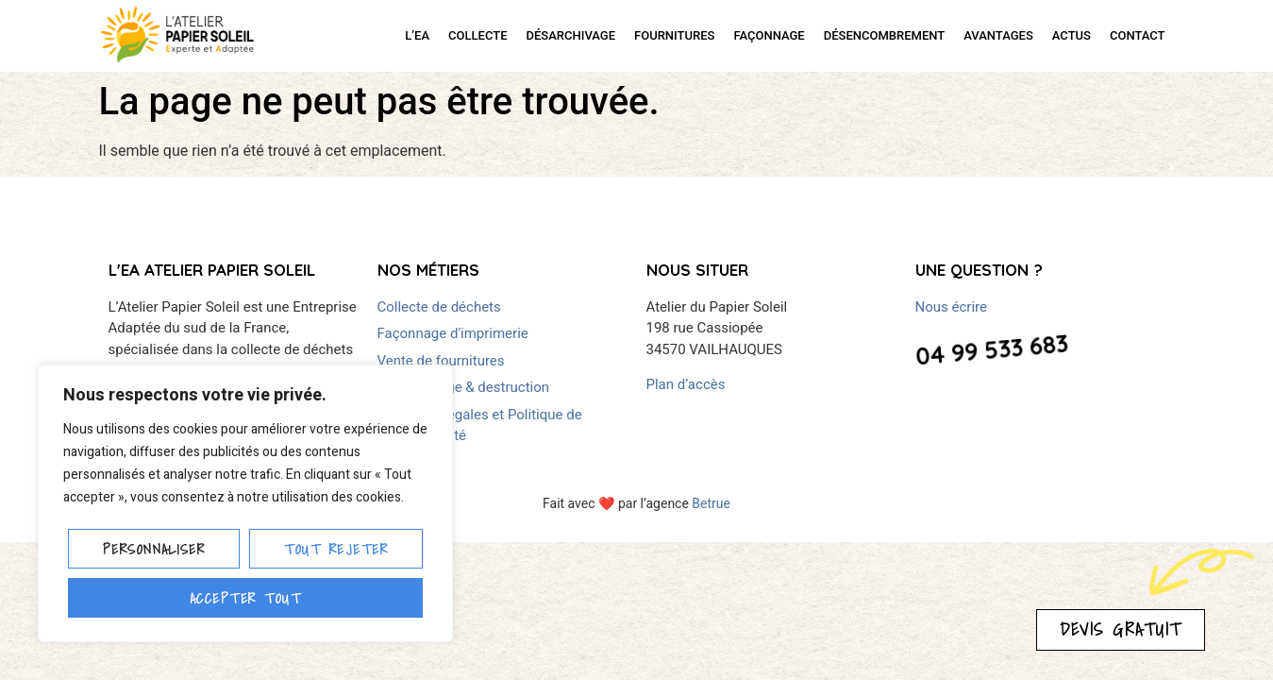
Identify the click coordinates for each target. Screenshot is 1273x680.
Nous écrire (951, 306)
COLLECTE (477, 35)
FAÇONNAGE (768, 35)
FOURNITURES (674, 35)
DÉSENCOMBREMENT (885, 35)
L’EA (417, 35)
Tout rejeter (336, 548)
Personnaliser (154, 548)
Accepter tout (246, 597)
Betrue (711, 503)
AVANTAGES (998, 35)
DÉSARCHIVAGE (571, 35)
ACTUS (1071, 35)
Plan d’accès (686, 384)
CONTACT (1137, 35)
